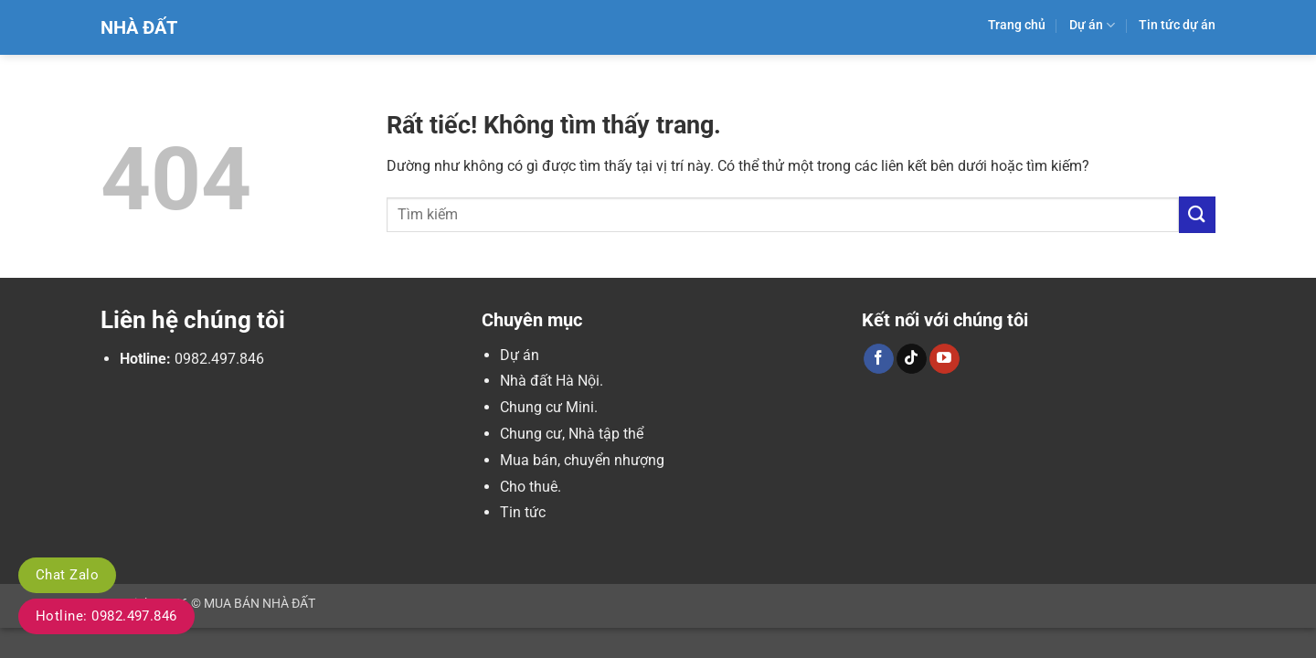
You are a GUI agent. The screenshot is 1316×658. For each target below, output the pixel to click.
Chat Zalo (67, 575)
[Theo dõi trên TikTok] (912, 359)
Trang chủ (1016, 25)
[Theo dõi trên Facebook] (879, 359)
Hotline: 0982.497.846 (106, 616)
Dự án (1092, 25)
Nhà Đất (139, 27)
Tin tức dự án (1177, 25)
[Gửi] (1197, 214)
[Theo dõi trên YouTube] (944, 359)
